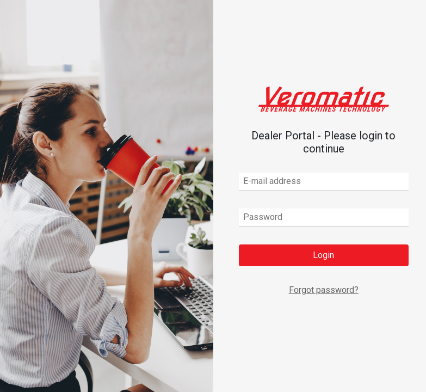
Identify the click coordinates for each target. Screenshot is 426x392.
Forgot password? (324, 290)
